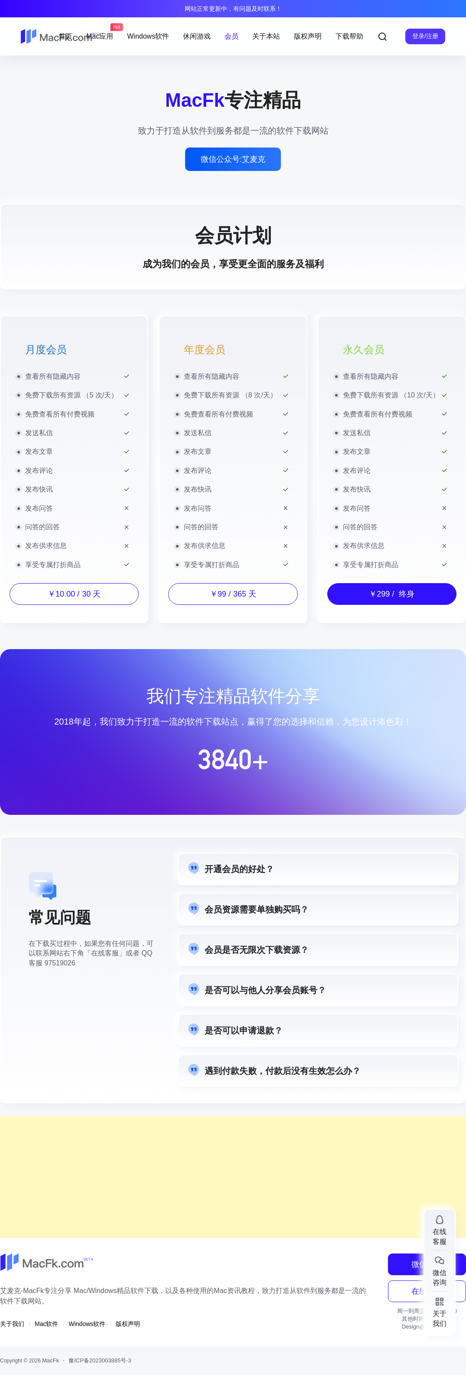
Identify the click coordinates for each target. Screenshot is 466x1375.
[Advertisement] (233, 1177)
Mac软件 (46, 1323)
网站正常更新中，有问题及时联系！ (233, 8)
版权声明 (128, 1323)
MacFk (50, 1360)
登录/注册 (425, 36)
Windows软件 (86, 1323)
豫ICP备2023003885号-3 (99, 1360)
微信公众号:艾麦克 (233, 159)
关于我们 (12, 1323)
